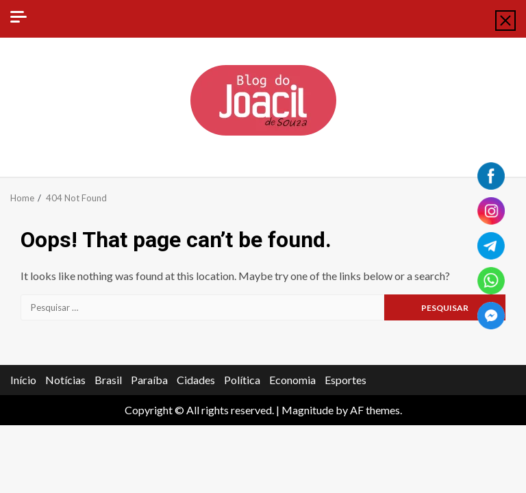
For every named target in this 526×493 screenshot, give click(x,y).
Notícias (65, 379)
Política (242, 379)
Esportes (345, 379)
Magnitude (307, 409)
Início (23, 379)
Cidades (196, 379)
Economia (292, 379)
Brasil (108, 379)
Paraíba (149, 379)
